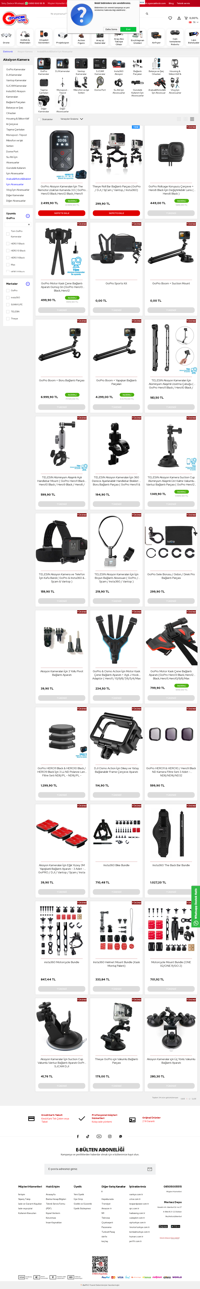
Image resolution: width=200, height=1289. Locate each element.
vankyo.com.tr (136, 1194)
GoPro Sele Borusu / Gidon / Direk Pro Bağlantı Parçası (171, 576)
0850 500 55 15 (35, 3)
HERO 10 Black (15, 250)
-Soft (84, 1285)
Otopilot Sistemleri (43, 37)
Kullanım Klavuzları (27, 1213)
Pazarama (106, 1227)
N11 (103, 1213)
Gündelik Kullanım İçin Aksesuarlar (16, 170)
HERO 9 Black (15, 257)
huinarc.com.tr (136, 1236)
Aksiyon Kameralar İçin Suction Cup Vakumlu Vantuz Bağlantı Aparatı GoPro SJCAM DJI (62, 1062)
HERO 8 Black (15, 271)
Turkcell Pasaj (108, 1232)
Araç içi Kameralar (100, 37)
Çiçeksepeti (107, 1222)
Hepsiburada (108, 1199)
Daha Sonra (111, 29)
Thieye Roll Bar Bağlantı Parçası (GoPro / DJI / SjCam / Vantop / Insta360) (116, 188)
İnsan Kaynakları (54, 1222)
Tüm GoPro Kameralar (14, 234)
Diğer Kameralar (15, 195)
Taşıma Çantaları (15, 129)
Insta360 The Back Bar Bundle (171, 865)
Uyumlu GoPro (18, 216)
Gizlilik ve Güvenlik (83, 1203)
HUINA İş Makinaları (25, 37)
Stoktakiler (45, 119)
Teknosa (106, 1218)
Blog (171, 3)
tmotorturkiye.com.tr (139, 1227)
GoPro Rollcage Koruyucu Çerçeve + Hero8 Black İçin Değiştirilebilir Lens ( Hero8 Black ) (171, 190)
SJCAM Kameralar (16, 85)
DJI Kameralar (14, 75)
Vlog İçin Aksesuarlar (17, 189)
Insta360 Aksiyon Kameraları (15, 94)
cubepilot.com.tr (137, 1218)
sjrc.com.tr (134, 1208)
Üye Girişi (78, 1199)
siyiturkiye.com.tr (137, 1222)
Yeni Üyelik (79, 1194)
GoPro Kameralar (15, 69)
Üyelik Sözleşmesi (82, 1208)
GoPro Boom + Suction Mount (171, 283)
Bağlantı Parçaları (15, 102)
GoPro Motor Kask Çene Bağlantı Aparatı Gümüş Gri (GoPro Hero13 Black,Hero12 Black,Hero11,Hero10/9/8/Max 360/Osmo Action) (61, 287)
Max (10, 264)
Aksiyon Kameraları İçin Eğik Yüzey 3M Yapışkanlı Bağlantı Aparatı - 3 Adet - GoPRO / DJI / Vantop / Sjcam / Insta (61, 868)
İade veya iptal (25, 1208)
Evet (128, 29)
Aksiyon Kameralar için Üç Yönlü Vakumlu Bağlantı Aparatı (171, 1060)
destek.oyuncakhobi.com (153, 3)
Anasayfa (50, 1194)
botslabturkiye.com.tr (139, 1232)
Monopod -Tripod (16, 135)
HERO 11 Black (15, 243)
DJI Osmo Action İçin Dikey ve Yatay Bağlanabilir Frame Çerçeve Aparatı (116, 770)
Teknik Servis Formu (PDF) (55, 1206)
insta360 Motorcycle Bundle (61, 962)
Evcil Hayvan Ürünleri (137, 37)
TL (191, 18)
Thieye (12, 318)
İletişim (21, 1194)
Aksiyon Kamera (16, 59)
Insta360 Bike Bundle (116, 865)
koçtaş (105, 1241)
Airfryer (156, 37)
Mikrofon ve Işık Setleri (14, 143)
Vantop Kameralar (16, 80)
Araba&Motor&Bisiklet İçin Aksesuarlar (18, 181)
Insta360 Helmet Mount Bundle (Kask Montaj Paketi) (116, 963)
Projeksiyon (62, 37)
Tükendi (171, 213)
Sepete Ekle (61, 213)
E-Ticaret (91, 1285)
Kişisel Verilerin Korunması (53, 1215)
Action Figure (81, 37)
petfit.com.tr (135, 1241)
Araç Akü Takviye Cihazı (118, 37)
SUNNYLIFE (14, 304)
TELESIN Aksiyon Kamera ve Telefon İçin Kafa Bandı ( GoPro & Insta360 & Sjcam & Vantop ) (62, 577)
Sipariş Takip (24, 1199)
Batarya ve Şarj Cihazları (14, 110)
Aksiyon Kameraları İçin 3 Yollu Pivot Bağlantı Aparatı (61, 673)
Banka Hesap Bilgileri (56, 1199)
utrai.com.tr (135, 1199)
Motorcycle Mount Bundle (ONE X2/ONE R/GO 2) (171, 963)
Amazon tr (107, 1208)
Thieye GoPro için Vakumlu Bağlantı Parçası (116, 1060)
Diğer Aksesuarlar (16, 200)
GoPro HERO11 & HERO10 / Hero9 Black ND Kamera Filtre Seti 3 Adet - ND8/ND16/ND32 (171, 771)
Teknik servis (183, 3)
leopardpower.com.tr (139, 1203)
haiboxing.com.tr (137, 1213)
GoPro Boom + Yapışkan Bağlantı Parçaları (116, 382)
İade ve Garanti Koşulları (30, 1203)
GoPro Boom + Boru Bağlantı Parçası (61, 380)
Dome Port (12, 151)
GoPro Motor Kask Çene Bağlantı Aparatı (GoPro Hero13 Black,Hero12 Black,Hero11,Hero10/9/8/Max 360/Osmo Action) (171, 674)
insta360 (13, 297)
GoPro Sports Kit (116, 283)
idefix (104, 1236)
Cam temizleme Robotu (175, 37)
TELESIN (12, 311)
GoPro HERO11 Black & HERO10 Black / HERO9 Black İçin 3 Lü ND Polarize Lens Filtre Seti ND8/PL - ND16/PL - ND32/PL (61, 771)
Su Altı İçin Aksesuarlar (12, 159)
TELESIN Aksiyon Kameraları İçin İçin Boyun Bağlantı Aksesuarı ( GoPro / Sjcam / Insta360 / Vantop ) (116, 577)
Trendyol (106, 1203)
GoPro (11, 290)
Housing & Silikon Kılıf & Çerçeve (17, 121)
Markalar (18, 284)
